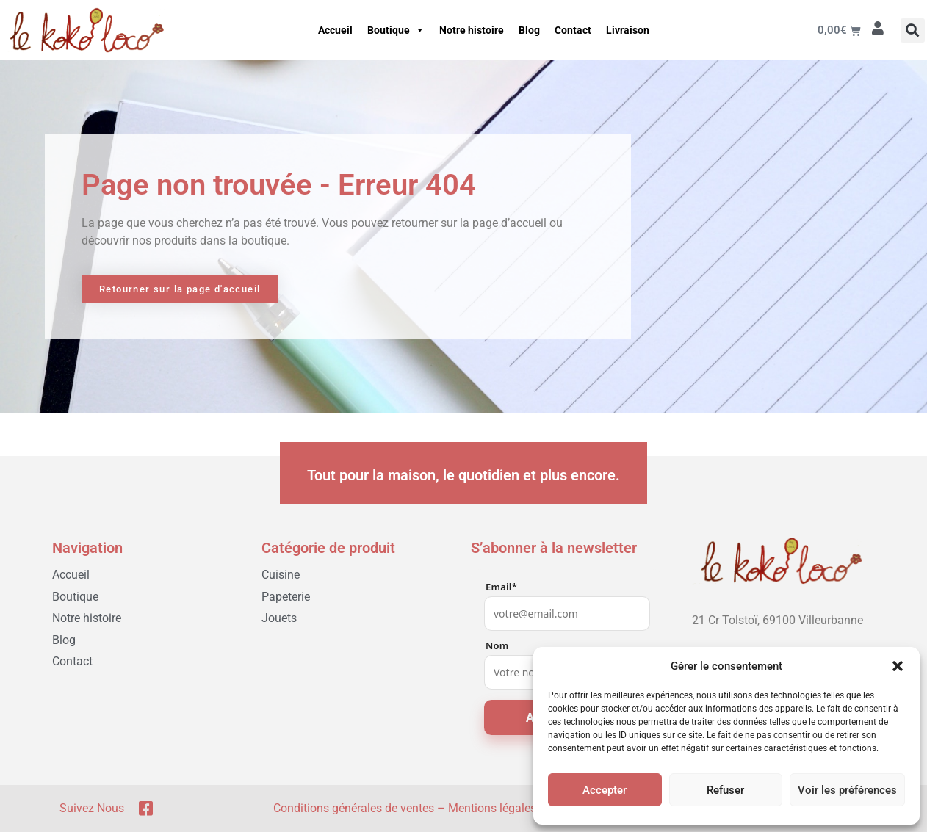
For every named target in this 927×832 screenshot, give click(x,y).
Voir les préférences (847, 790)
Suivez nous (91, 808)
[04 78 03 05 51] (778, 643)
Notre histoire (471, 30)
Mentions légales (492, 808)
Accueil (335, 30)
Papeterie (285, 597)
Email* (501, 587)
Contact (573, 30)
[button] (897, 666)
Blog (529, 30)
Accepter (604, 790)
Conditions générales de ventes (353, 808)
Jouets (279, 618)
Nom (497, 646)
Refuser (725, 790)
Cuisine (280, 575)
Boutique (396, 30)
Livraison (627, 30)
